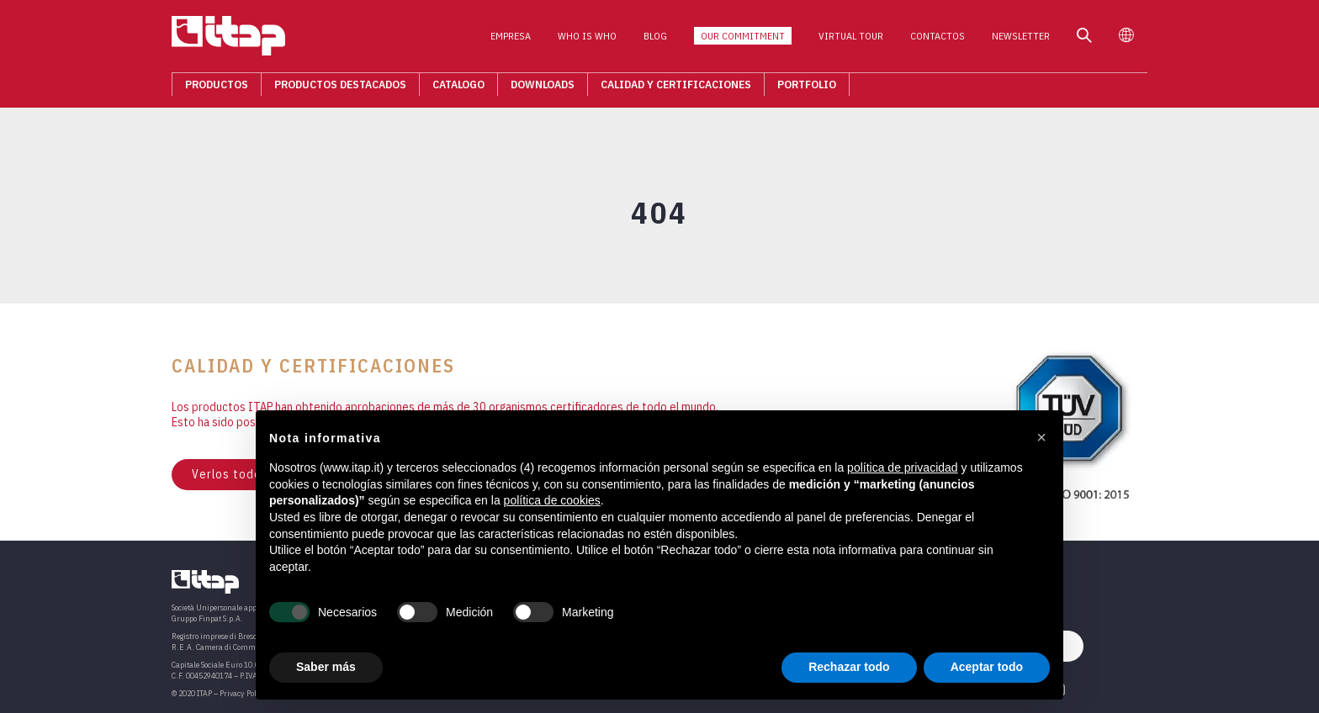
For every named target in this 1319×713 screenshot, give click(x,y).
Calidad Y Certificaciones (676, 89)
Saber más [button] (326, 666)
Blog (655, 40)
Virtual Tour (850, 40)
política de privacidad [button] (902, 467)
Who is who (587, 40)
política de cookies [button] (552, 500)
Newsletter (1021, 40)
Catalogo (458, 89)
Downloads (543, 89)
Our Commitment (743, 40)
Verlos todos (230, 474)
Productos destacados (340, 89)
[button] (1041, 437)
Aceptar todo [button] (987, 666)
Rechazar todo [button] (848, 666)
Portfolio (806, 89)
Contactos (937, 40)
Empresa (510, 40)
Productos (216, 89)
